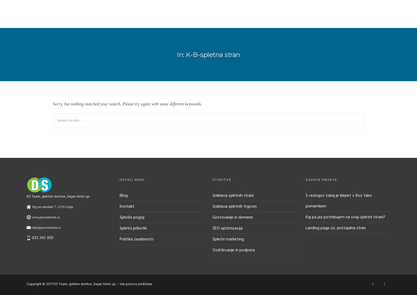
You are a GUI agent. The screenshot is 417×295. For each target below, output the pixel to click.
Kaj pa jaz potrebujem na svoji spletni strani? (345, 217)
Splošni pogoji (132, 217)
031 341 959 (42, 237)
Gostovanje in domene (232, 217)
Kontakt (127, 206)
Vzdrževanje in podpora (233, 250)
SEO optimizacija (227, 228)
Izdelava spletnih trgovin (234, 206)
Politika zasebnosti (136, 239)
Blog (124, 195)
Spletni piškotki (133, 228)
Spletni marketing (228, 239)
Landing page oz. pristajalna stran (336, 228)
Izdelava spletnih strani (233, 195)
